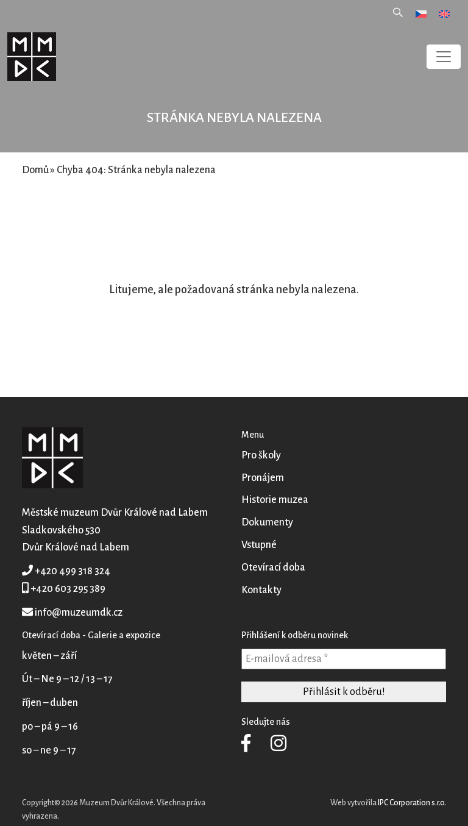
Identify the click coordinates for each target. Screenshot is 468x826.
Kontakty (261, 590)
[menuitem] (421, 14)
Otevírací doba (273, 567)
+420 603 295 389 (67, 588)
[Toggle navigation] (444, 57)
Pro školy (261, 455)
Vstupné (259, 544)
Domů (35, 170)
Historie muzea (274, 499)
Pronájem (262, 477)
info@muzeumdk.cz (78, 612)
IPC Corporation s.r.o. (412, 803)
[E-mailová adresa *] (343, 659)
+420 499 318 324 (72, 571)
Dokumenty (267, 522)
